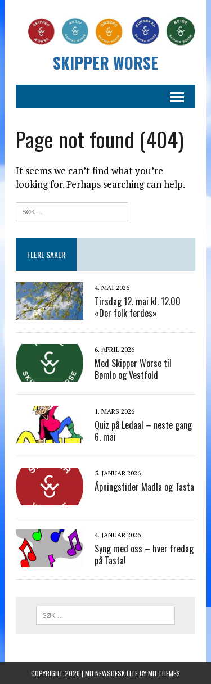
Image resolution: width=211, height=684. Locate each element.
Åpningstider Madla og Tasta (144, 486)
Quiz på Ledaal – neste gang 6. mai (143, 430)
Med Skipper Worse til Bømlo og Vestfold (133, 369)
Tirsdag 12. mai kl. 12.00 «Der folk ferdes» (138, 307)
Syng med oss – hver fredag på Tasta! (144, 554)
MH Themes (164, 673)
